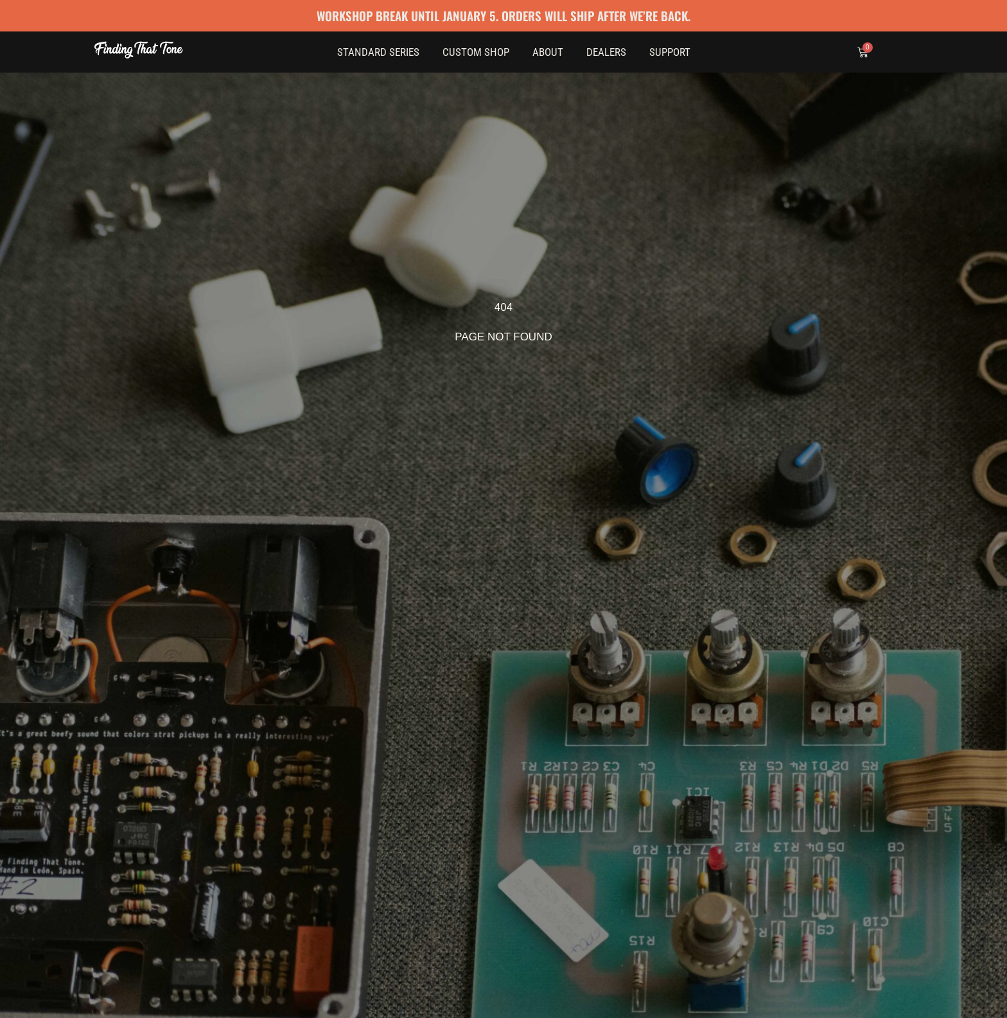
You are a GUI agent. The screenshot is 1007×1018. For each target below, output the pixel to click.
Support (669, 52)
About (547, 52)
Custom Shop (475, 52)
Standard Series (378, 52)
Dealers (606, 52)
